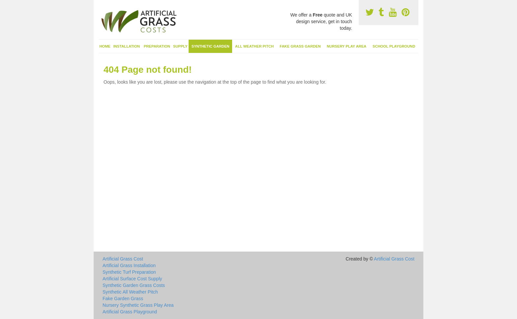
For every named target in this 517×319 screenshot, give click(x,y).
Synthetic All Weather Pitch (130, 292)
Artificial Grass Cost (123, 258)
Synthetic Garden (210, 46)
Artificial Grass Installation (129, 265)
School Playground (394, 46)
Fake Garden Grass (123, 298)
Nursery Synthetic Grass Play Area (138, 305)
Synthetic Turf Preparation (129, 272)
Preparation (157, 46)
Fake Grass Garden (300, 46)
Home (105, 46)
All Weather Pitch (254, 46)
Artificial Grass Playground (130, 311)
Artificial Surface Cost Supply (132, 278)
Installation (126, 46)
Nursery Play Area (346, 46)
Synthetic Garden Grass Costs (134, 285)
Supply (180, 46)
